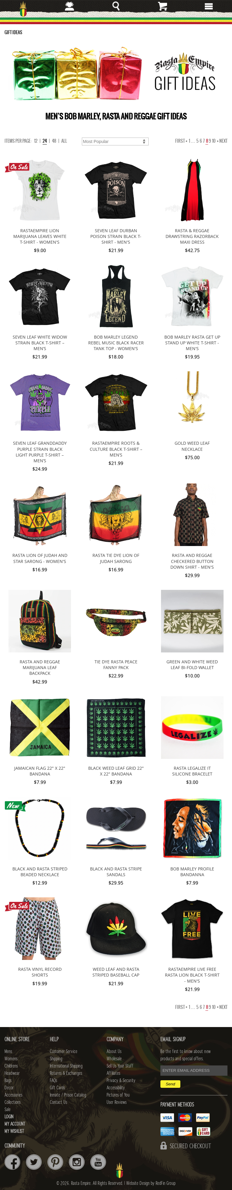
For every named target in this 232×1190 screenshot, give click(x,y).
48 (54, 141)
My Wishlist (14, 1131)
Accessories (13, 1095)
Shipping (56, 1058)
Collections (13, 1102)
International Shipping (66, 1066)
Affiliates (113, 1073)
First (181, 141)
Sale (8, 1109)
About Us (114, 1051)
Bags (8, 1080)
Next (222, 141)
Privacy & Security (121, 1080)
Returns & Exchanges (66, 1073)
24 (45, 141)
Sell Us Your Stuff (120, 1066)
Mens (8, 1051)
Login (9, 1116)
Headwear (12, 1073)
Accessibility (116, 1087)
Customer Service (63, 1051)
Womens (11, 1058)
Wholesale (114, 1058)
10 (213, 141)
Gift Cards (57, 1087)
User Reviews (117, 1102)
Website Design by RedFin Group (151, 1183)
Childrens (11, 1066)
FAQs (53, 1080)
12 (35, 141)
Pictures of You (118, 1095)
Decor (9, 1087)
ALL (64, 141)
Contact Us (58, 1102)
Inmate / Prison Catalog (68, 1095)
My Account (15, 1124)
